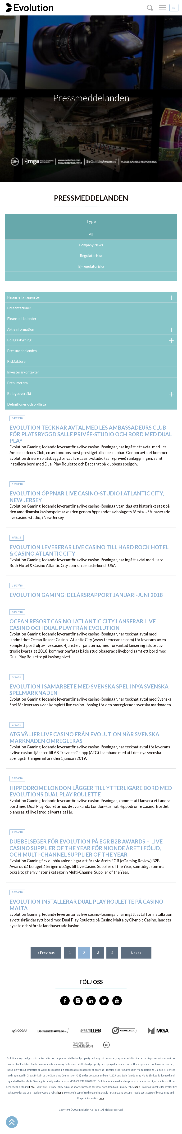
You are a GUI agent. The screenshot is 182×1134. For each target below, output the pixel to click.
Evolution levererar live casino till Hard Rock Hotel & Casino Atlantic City (88, 552)
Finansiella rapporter (23, 297)
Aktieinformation (20, 329)
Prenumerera (17, 383)
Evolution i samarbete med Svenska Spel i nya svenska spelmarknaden (88, 691)
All (91, 234)
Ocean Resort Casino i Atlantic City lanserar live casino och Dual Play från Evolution (82, 627)
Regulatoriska (91, 255)
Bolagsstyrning (19, 340)
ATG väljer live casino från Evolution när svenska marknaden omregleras (84, 739)
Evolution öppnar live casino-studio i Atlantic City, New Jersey (86, 499)
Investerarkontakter (23, 372)
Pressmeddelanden (22, 351)
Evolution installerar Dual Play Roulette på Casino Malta (86, 907)
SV (174, 7)
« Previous (46, 952)
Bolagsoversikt (19, 393)
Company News (91, 245)
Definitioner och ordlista (26, 404)
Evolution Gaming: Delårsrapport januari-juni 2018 (86, 597)
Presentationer (19, 308)
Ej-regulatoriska (91, 266)
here (32, 1087)
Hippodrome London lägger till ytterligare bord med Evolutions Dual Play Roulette (90, 793)
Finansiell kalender (21, 318)
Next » (136, 952)
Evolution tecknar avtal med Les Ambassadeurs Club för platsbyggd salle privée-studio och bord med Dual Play (90, 436)
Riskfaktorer (17, 361)
